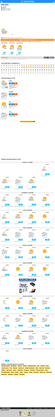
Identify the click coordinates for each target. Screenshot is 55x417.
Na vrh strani (51, 408)
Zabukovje (10, 374)
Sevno (46, 370)
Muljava (3, 370)
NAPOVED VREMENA (27, 1)
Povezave (46, 408)
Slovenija (3, 6)
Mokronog (47, 368)
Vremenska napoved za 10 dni (27, 121)
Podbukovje (20, 370)
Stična (12, 372)
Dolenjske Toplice (32, 365)
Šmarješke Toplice (6, 372)
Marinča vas (21, 368)
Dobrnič (25, 365)
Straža (21, 372)
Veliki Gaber (49, 372)
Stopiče (17, 372)
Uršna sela (36, 372)
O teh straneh (29, 408)
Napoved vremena (5, 408)
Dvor (38, 365)
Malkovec (15, 368)
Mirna (37, 368)
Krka (11, 368)
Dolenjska (3, 7)
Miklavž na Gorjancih (29, 368)
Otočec (14, 370)
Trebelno (26, 372)
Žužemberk (22, 374)
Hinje (47, 365)
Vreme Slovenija (6, 365)
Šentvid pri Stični (40, 370)
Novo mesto (9, 370)
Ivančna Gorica (5, 368)
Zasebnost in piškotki (38, 408)
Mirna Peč (42, 368)
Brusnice (20, 365)
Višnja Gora (4, 374)
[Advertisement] (27, 19)
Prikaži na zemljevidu (6, 8)
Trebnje (30, 372)
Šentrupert (32, 370)
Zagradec (16, 374)
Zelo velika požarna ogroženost (28, 39)
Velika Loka (42, 372)
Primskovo (26, 370)
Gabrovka (43, 365)
